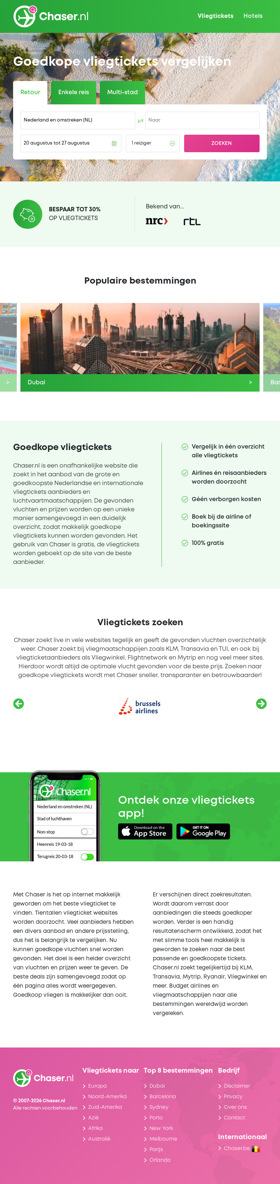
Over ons (235, 1107)
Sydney (158, 1107)
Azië (93, 1118)
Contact (234, 1118)
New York (161, 1128)
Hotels (253, 16)
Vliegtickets (215, 16)
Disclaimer (237, 1086)
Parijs (156, 1150)
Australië (99, 1139)
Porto (156, 1118)
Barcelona (162, 1097)
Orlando (160, 1160)
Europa (97, 1086)
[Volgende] (261, 703)
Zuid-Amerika (105, 1107)
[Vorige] (18, 703)
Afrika (95, 1128)
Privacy (233, 1097)
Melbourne (163, 1139)
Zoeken (221, 143)
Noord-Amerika (107, 1097)
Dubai (157, 1086)
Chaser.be (242, 1148)
